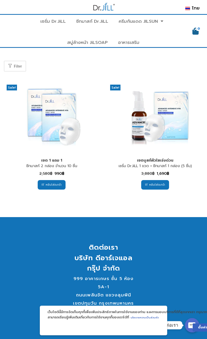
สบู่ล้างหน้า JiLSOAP (87, 42)
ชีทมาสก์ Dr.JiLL (92, 21)
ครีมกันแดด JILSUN (141, 21)
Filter (18, 66)
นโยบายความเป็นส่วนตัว (145, 317)
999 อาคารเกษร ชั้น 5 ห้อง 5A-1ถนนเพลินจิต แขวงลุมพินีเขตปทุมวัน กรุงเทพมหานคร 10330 (103, 295)
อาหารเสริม (128, 42)
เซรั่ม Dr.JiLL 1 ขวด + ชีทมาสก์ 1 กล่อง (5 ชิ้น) (155, 163)
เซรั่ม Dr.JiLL (53, 21)
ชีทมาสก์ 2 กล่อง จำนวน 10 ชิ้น (51, 163)
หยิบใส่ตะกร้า (54, 185)
